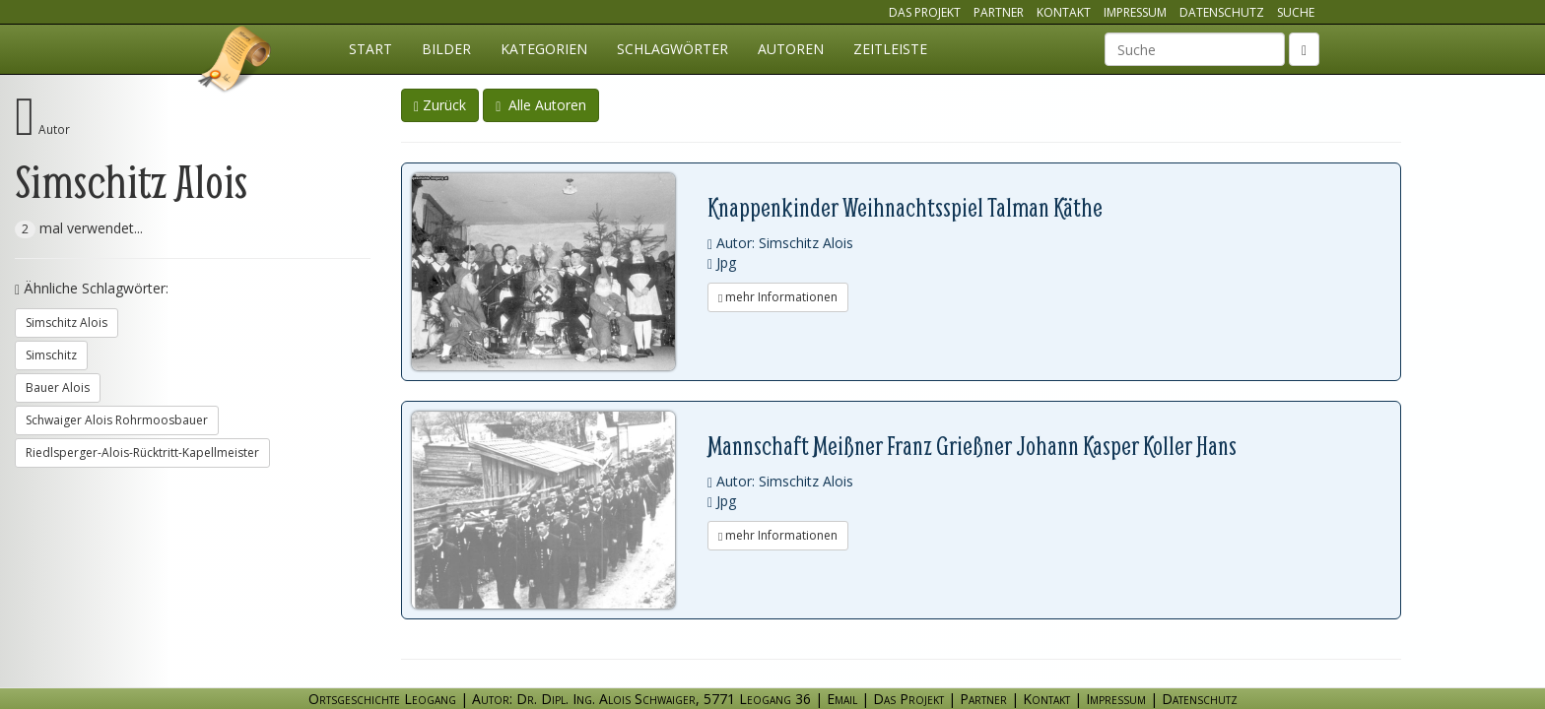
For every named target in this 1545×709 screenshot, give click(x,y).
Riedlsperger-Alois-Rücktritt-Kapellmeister (142, 452)
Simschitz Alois (66, 322)
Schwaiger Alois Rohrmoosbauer (117, 420)
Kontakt (1064, 12)
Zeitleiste (890, 48)
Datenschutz (1221, 12)
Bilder (446, 48)
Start (370, 48)
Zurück (440, 105)
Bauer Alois (58, 387)
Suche (1295, 12)
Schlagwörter (672, 48)
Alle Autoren (541, 105)
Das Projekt (925, 12)
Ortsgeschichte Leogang (235, 62)
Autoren (791, 48)
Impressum (1135, 12)
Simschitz (51, 355)
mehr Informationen (778, 297)
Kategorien (544, 48)
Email (842, 698)
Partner (999, 12)
